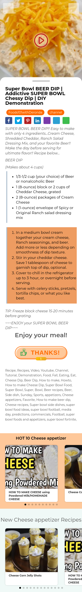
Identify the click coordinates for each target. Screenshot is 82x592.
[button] (25, 504)
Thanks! (45, 354)
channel (56, 112)
